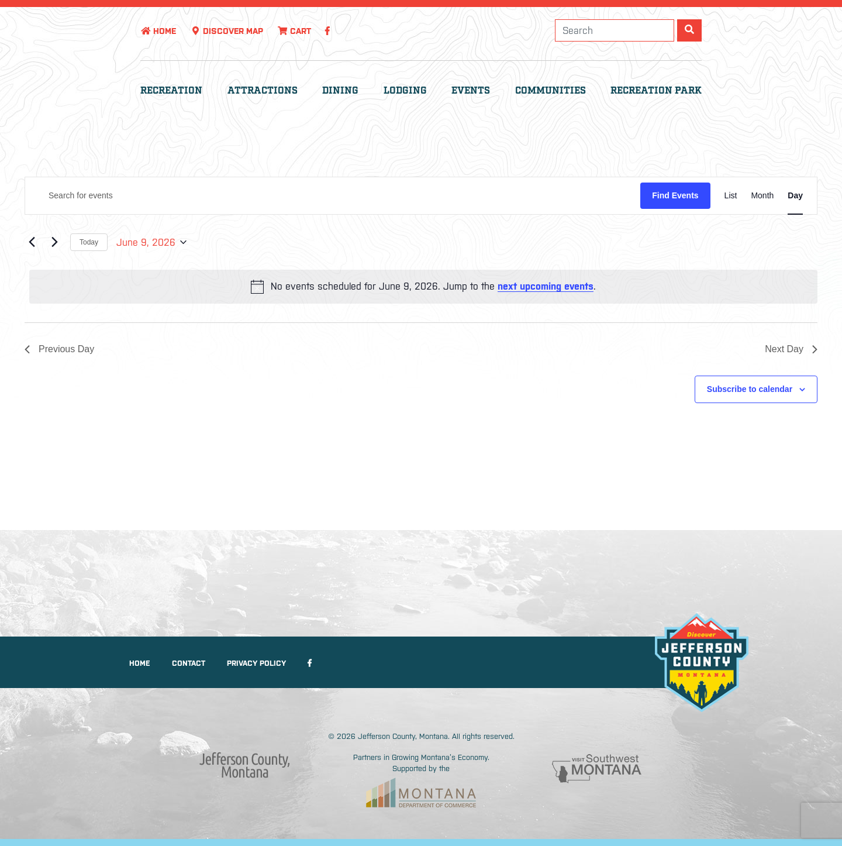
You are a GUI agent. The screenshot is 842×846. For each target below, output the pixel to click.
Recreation (171, 91)
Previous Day (59, 349)
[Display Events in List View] (730, 195)
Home (158, 31)
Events (470, 91)
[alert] (423, 287)
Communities (550, 91)
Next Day (791, 349)
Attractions (262, 91)
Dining (340, 91)
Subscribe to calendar (749, 389)
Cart (294, 31)
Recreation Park (656, 91)
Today (89, 242)
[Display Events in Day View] (795, 195)
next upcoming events (545, 286)
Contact (188, 663)
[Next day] (54, 242)
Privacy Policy (256, 663)
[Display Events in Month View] (762, 195)
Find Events (675, 195)
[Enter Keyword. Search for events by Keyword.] (332, 195)
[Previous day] (32, 242)
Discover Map (226, 31)
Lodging (405, 91)
